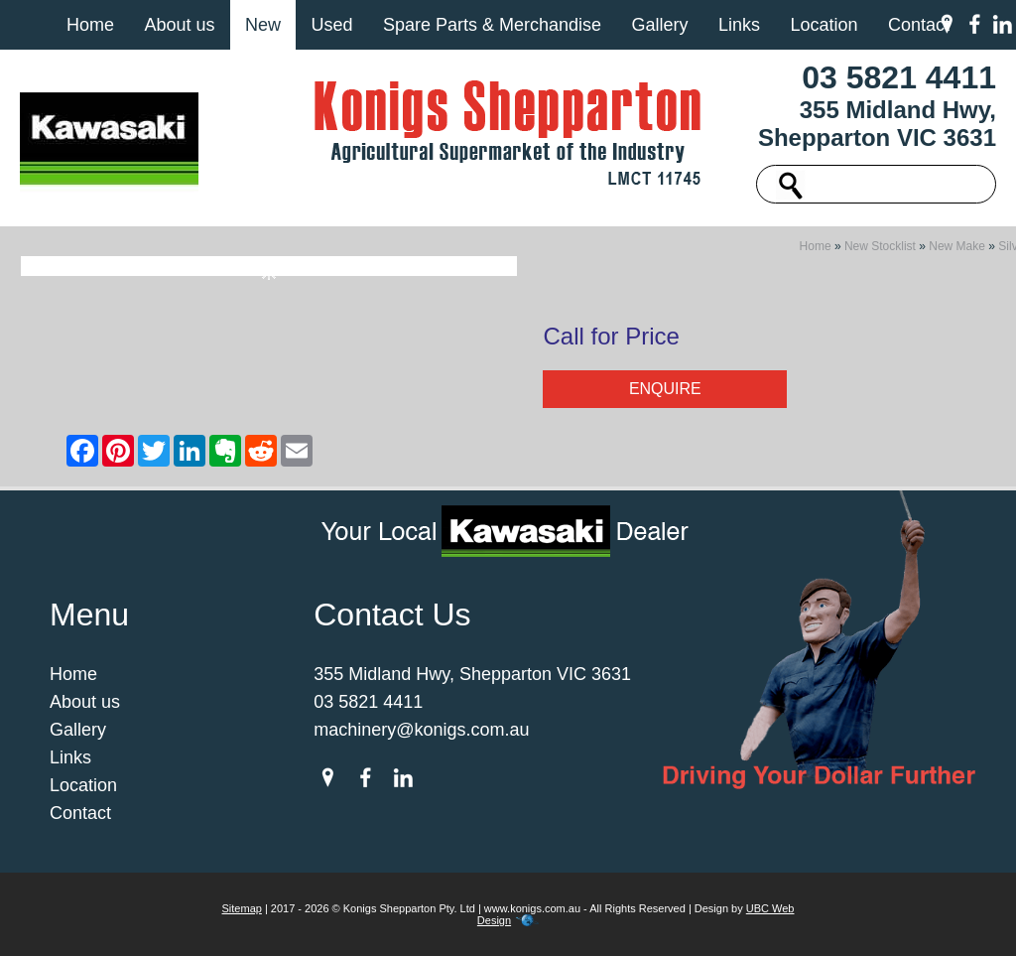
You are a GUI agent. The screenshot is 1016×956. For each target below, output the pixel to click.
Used (331, 25)
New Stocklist (880, 246)
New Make (957, 246)
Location (823, 25)
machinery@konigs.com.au (421, 730)
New (263, 25)
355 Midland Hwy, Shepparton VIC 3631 (877, 123)
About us (179, 25)
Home (90, 25)
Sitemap (242, 908)
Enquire (665, 388)
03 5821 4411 (899, 77)
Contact (919, 25)
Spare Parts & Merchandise (492, 25)
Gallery (659, 25)
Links (739, 25)
